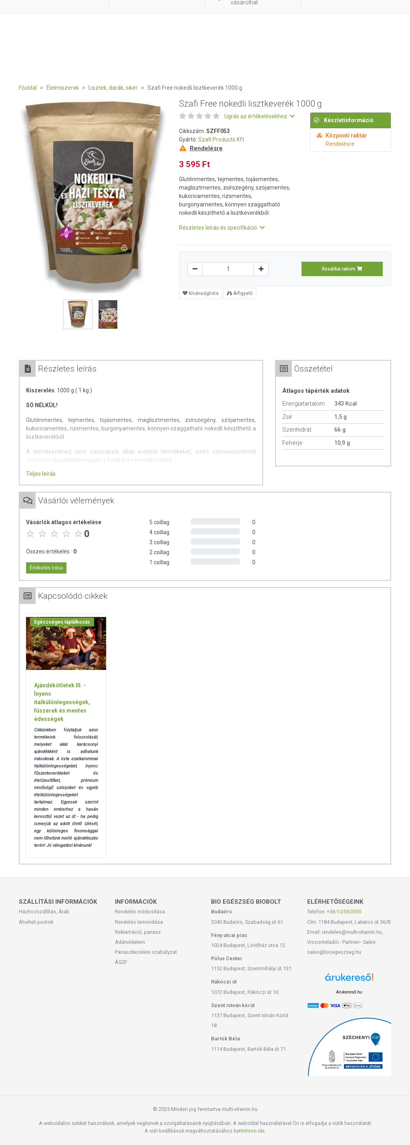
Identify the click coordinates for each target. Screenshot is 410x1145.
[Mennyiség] (228, 269)
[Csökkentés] (195, 269)
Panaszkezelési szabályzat (146, 952)
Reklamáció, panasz (138, 932)
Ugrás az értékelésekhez (259, 116)
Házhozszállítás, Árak (44, 912)
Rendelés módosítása (140, 912)
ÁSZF (121, 962)
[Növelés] (261, 269)
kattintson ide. (250, 1131)
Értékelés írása (46, 568)
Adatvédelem (130, 942)
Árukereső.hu (349, 992)
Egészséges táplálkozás (62, 622)
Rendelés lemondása (139, 922)
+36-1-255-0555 (344, 912)
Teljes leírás (41, 474)
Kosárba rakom (342, 269)
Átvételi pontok (36, 922)
